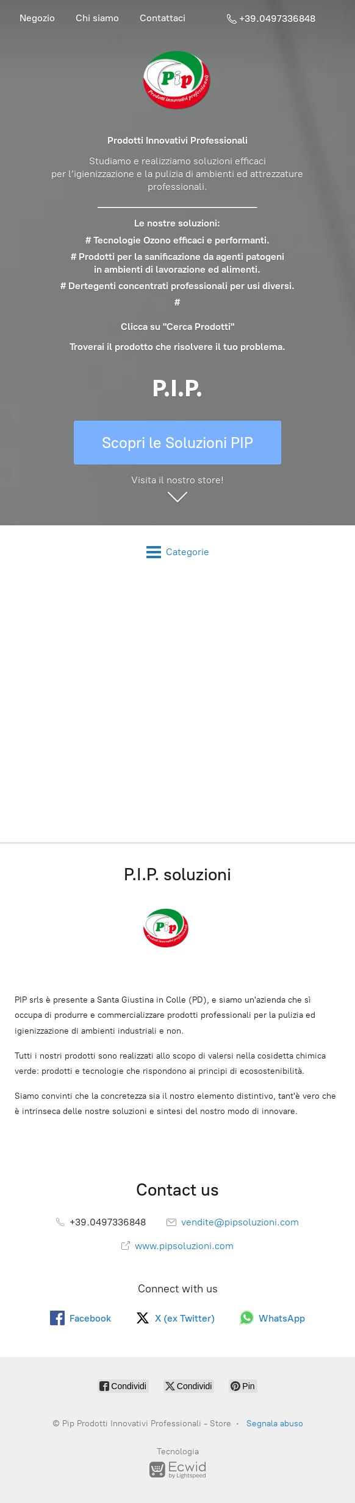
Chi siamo (97, 18)
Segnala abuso (274, 1423)
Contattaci (162, 18)
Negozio (37, 18)
